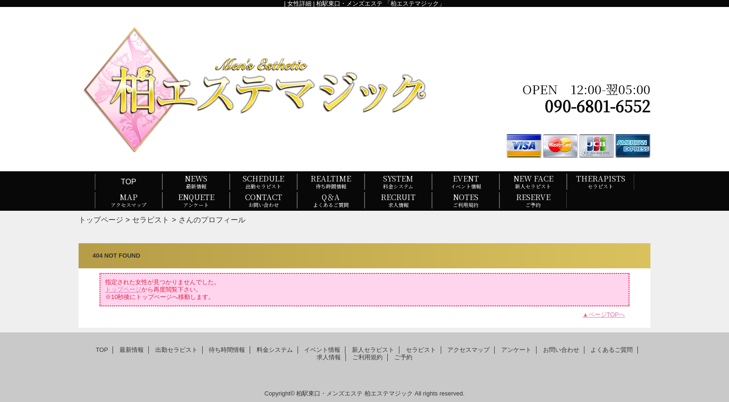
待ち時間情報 (227, 349)
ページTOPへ (607, 314)
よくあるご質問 (611, 349)
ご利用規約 (367, 357)
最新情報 (131, 349)
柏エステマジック (388, 393)
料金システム (275, 349)
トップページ (101, 219)
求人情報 (329, 357)
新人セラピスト (373, 349)
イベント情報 (322, 349)
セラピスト (150, 219)
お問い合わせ (561, 349)
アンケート (516, 349)
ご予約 (403, 357)
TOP (128, 181)
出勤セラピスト (176, 349)
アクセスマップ (468, 349)
